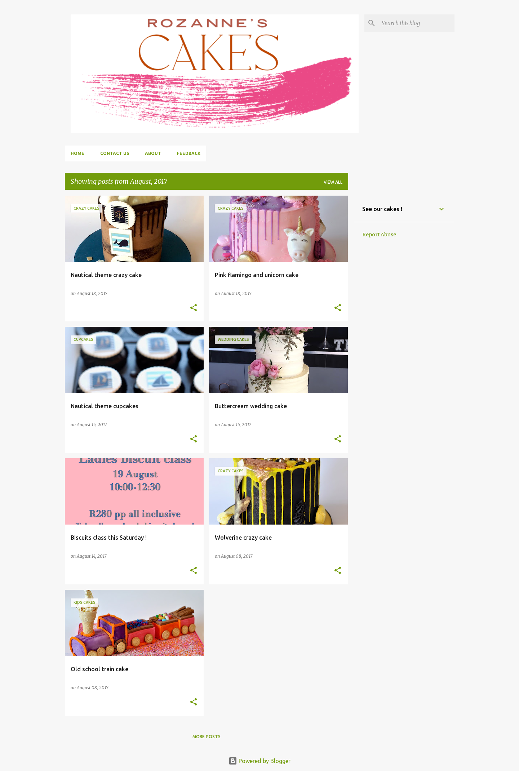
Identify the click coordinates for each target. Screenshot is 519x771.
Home (77, 153)
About (153, 153)
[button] (193, 308)
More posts (206, 736)
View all (333, 182)
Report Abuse (379, 234)
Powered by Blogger (259, 761)
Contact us (114, 153)
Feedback (188, 153)
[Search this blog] (416, 23)
